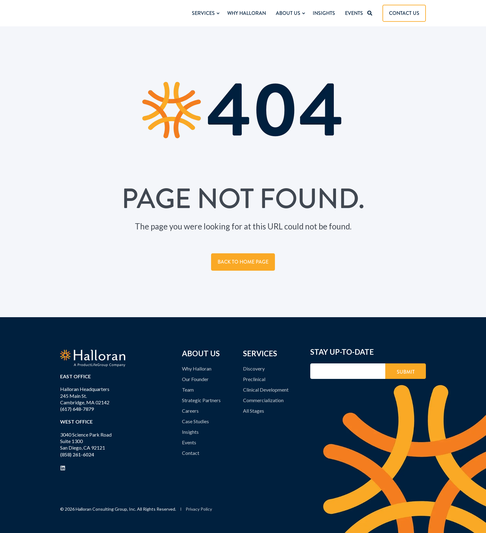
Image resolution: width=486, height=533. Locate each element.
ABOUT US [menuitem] (201, 354)
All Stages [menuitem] (253, 411)
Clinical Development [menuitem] (266, 390)
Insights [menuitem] (190, 432)
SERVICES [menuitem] (260, 354)
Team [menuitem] (188, 390)
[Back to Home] (92, 13)
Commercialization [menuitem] (263, 400)
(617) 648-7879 (77, 409)
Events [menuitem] (189, 442)
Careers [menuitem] (190, 411)
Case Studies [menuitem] (195, 421)
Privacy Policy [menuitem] (199, 509)
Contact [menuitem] (190, 453)
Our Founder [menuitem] (195, 379)
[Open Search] (370, 13)
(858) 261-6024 (77, 454)
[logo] (92, 358)
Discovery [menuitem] (254, 368)
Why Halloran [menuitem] (196, 368)
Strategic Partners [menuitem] (201, 400)
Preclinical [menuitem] (254, 379)
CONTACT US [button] (404, 13)
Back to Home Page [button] (243, 261)
